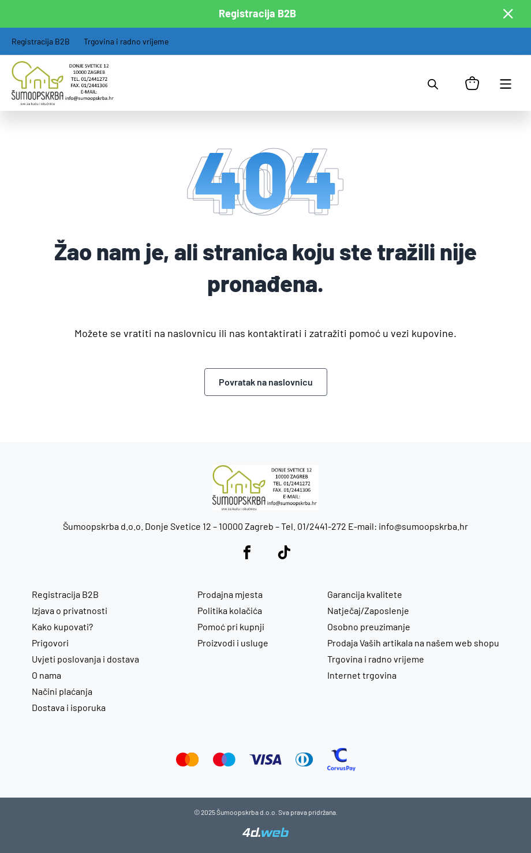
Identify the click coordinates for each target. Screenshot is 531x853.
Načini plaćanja (62, 691)
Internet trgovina (362, 674)
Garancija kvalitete (364, 594)
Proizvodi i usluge (232, 642)
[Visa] (265, 760)
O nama (46, 674)
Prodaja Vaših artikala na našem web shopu (413, 642)
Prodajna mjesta (230, 594)
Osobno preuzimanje (368, 626)
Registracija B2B (41, 41)
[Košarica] (472, 83)
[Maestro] (224, 762)
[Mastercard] (187, 762)
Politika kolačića (229, 610)
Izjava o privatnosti (69, 610)
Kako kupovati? (62, 626)
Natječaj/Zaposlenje (368, 610)
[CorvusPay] (341, 767)
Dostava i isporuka (69, 707)
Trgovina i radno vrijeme (126, 41)
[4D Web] (265, 833)
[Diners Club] (304, 762)
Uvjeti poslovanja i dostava (85, 658)
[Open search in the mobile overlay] (433, 83)
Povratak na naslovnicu (266, 381)
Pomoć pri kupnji (230, 626)
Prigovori (50, 642)
